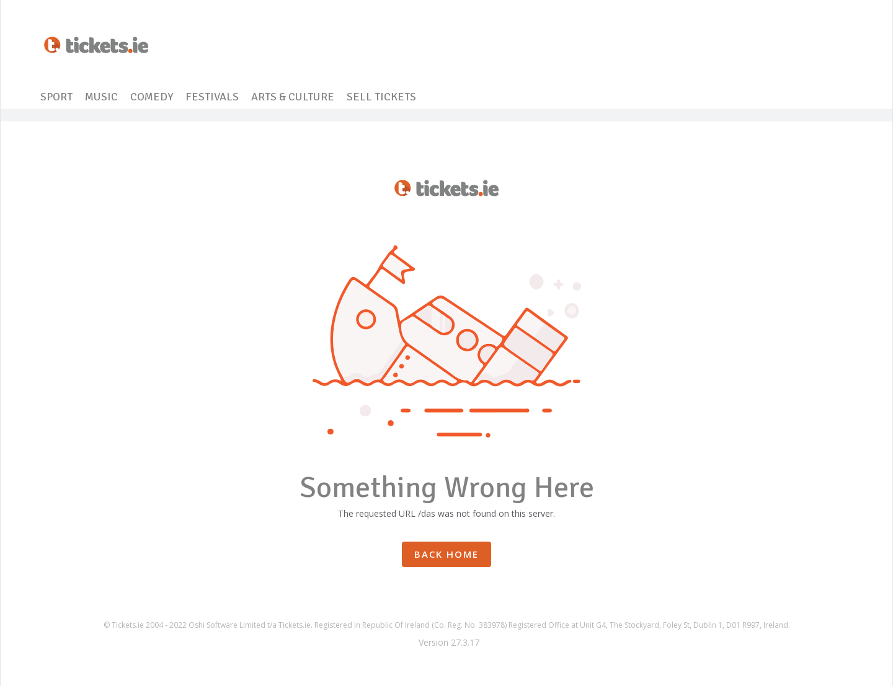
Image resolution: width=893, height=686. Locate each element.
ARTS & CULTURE (292, 96)
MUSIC (101, 96)
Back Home (446, 554)
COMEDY (151, 96)
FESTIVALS (212, 96)
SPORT (56, 96)
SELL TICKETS (381, 96)
